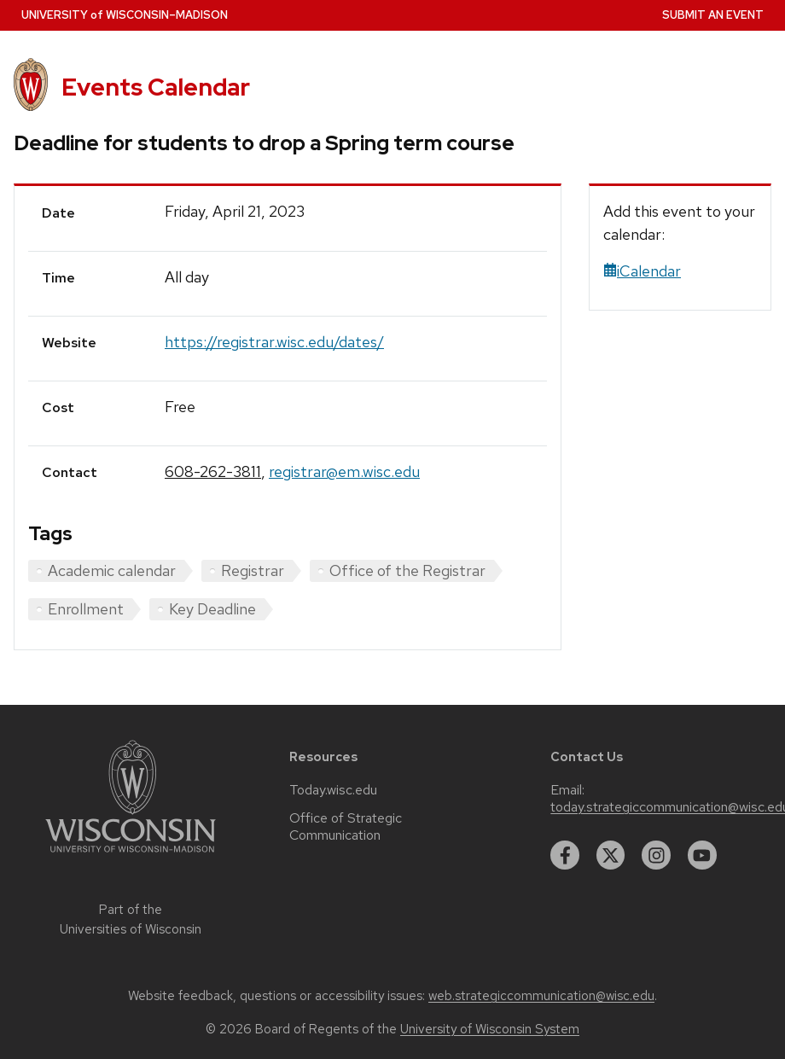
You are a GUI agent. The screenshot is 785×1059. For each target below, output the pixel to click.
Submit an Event (713, 15)
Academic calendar (112, 570)
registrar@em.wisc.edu (344, 471)
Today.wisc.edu (333, 790)
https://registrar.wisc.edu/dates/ (274, 342)
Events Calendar (155, 87)
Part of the (130, 919)
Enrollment (86, 609)
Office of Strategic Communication (345, 827)
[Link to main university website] (130, 855)
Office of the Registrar (407, 570)
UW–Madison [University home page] (124, 15)
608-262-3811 (213, 471)
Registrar (252, 570)
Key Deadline (212, 609)
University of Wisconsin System (489, 1029)
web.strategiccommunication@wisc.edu (541, 995)
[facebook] (564, 855)
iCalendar (642, 271)
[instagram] (656, 855)
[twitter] (610, 855)
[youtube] (702, 855)
